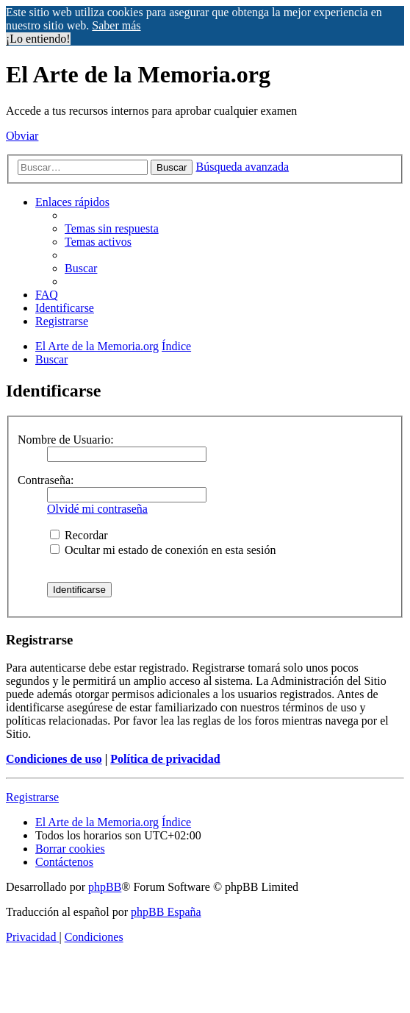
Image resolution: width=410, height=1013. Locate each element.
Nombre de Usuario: (66, 439)
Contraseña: (45, 480)
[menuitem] (112, 228)
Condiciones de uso (54, 759)
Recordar (79, 535)
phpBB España (166, 912)
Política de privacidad (165, 759)
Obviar (22, 135)
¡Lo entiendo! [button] (38, 38)
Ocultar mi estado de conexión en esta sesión (163, 550)
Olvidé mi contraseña (97, 508)
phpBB (104, 887)
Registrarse (32, 797)
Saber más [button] (116, 25)
